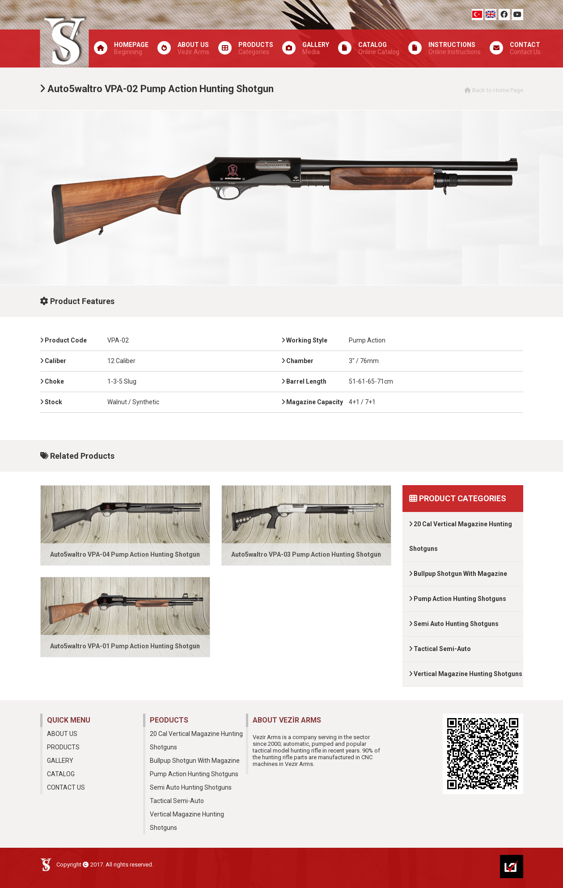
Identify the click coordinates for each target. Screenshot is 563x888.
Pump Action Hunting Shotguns (457, 598)
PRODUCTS (63, 747)
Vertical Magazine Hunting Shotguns (465, 673)
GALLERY (60, 760)
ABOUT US (62, 733)
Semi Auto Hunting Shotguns (454, 623)
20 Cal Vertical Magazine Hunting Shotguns (460, 536)
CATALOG (61, 774)
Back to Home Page (493, 90)
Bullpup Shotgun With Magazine (458, 573)
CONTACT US (66, 787)
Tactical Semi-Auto (440, 648)
